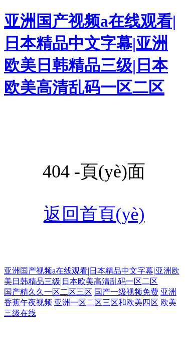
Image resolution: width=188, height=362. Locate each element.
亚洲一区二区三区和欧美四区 (106, 302)
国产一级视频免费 (126, 292)
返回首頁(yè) (94, 214)
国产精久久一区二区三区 (48, 292)
